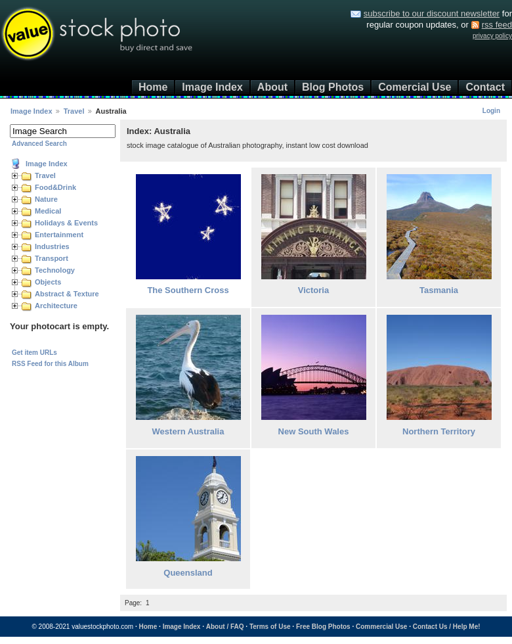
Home (153, 87)
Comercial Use (414, 87)
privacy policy (492, 35)
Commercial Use (381, 626)
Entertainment (59, 235)
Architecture (56, 306)
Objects (48, 282)
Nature (46, 199)
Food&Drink (55, 187)
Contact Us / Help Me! (446, 626)
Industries (52, 246)
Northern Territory (438, 431)
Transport (51, 258)
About (272, 87)
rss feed (497, 25)
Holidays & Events (66, 223)
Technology (55, 270)
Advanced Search (39, 143)
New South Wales (313, 431)
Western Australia (188, 431)
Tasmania (438, 290)
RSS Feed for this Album (50, 363)
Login (491, 110)
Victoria (313, 290)
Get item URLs (34, 352)
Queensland (187, 573)
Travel (74, 111)
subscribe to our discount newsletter (432, 13)
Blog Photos (333, 87)
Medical (48, 211)
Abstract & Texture (67, 294)
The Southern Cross (187, 290)
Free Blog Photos (323, 626)
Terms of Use (270, 626)
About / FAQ (225, 626)
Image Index (212, 87)
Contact (485, 87)
